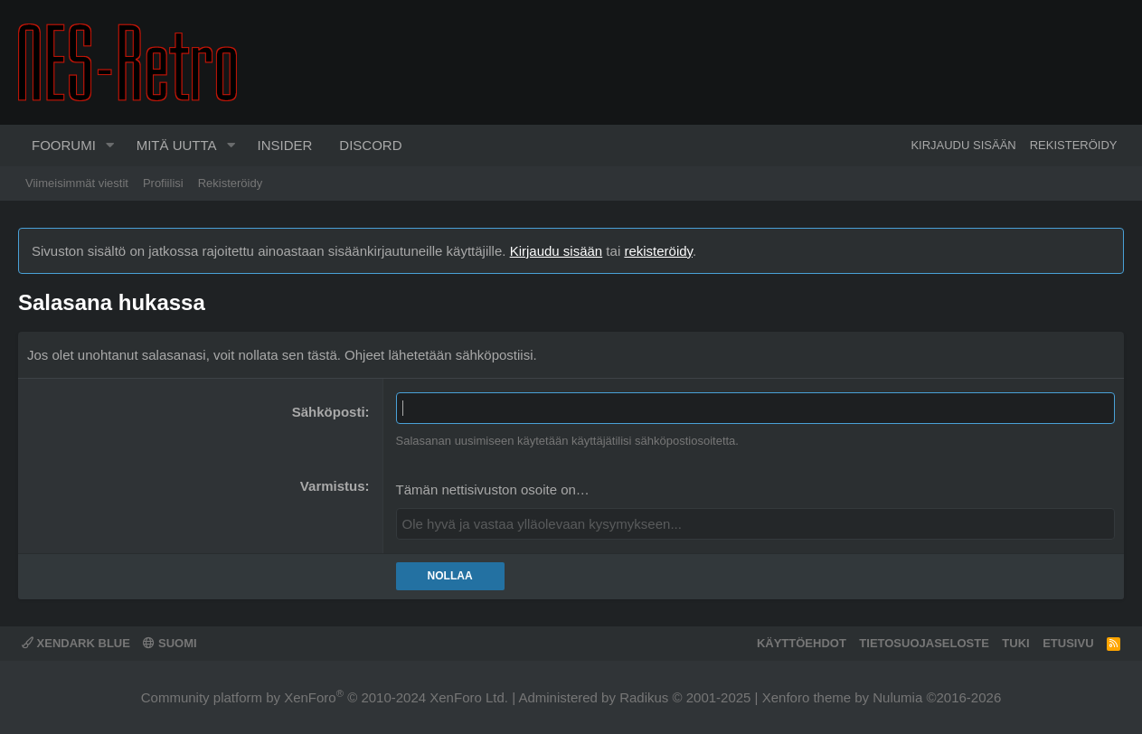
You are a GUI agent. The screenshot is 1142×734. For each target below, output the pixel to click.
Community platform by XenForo (324, 697)
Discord (370, 145)
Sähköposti (328, 411)
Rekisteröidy (230, 183)
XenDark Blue (76, 643)
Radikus (643, 697)
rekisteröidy (658, 251)
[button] (110, 145)
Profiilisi (163, 183)
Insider (284, 145)
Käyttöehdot (801, 643)
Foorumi (64, 145)
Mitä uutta (177, 145)
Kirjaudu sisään (556, 251)
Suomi (169, 643)
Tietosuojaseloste (924, 643)
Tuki (1015, 643)
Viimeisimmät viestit (76, 183)
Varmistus (332, 486)
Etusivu (1068, 643)
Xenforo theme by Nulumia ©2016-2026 (882, 697)
